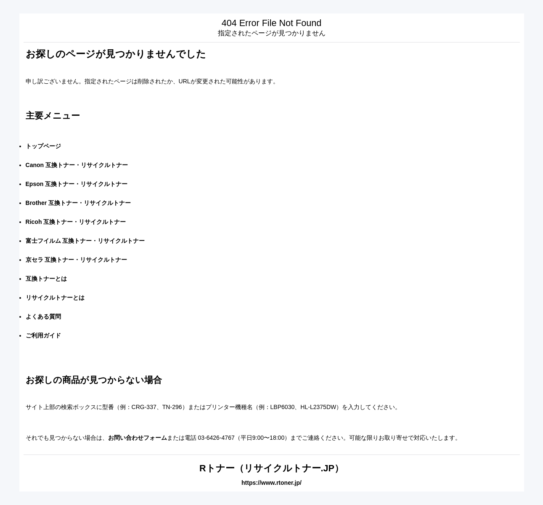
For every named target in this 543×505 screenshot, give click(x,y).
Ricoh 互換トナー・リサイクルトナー (76, 221)
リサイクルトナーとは (55, 297)
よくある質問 (43, 316)
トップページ (43, 146)
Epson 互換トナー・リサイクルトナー (77, 184)
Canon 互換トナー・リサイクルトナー (77, 165)
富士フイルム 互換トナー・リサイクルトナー (85, 240)
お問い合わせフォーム (137, 437)
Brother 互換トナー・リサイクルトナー (78, 202)
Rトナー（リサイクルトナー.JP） (271, 468)
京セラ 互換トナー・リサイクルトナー (76, 259)
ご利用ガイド (43, 335)
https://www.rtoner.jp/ (271, 482)
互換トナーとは (46, 278)
